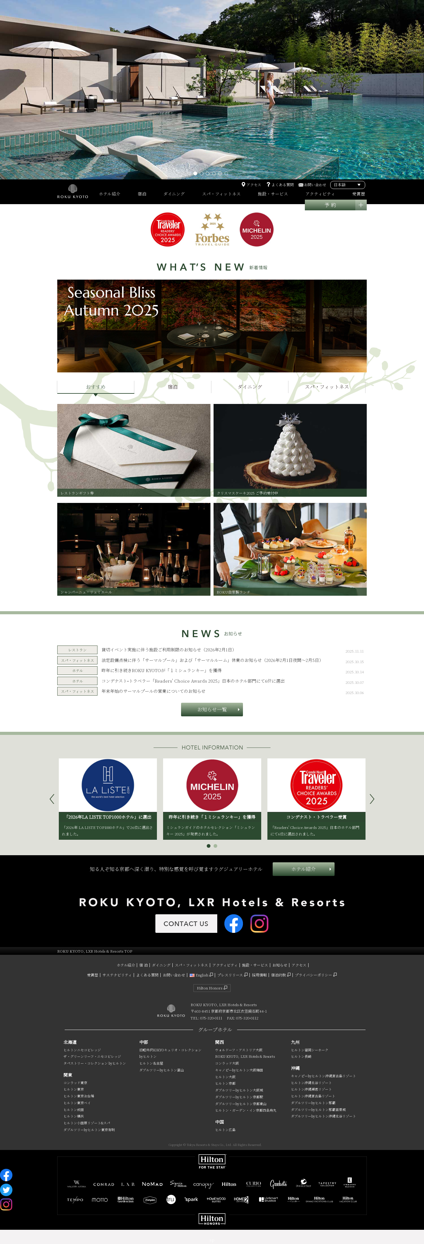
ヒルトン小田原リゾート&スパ (86, 1122)
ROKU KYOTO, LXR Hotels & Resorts (245, 1056)
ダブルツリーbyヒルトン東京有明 (89, 1129)
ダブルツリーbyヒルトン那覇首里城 (318, 1109)
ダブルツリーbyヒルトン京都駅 (239, 1096)
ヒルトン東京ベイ (77, 1102)
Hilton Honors (210, 987)
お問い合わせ (315, 185)
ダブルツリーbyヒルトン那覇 (313, 1102)
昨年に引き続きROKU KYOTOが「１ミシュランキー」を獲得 (162, 670)
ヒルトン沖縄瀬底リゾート (311, 1089)
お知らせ (279, 964)
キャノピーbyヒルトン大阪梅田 (239, 1069)
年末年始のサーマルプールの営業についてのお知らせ (154, 691)
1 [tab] (196, 175)
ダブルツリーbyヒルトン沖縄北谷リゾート (323, 1115)
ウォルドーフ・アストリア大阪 (238, 1049)
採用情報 (259, 974)
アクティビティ (225, 964)
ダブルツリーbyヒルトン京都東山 (240, 1103)
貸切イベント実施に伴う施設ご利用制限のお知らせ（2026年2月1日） (169, 649)
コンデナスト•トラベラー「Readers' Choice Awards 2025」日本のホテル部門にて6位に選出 (193, 681)
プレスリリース (230, 974)
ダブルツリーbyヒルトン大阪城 (239, 1089)
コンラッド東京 (75, 1082)
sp (212, 1240)
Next (374, 799)
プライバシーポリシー (313, 974)
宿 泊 (143, 964)
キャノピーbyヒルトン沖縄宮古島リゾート (323, 1075)
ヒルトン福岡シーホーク (309, 1049)
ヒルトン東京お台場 (78, 1095)
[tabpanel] (212, 89)
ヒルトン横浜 (73, 1115)
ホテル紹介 (303, 869)
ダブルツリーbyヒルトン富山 (161, 1069)
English (198, 974)
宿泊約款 (278, 974)
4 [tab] (215, 175)
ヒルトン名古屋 (151, 1063)
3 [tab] (209, 175)
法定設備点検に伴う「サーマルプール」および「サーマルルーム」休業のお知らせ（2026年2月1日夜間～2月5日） (212, 660)
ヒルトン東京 (73, 1089)
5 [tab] (221, 175)
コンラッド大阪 (227, 1063)
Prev (54, 799)
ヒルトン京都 (225, 1083)
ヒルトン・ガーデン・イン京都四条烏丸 (245, 1110)
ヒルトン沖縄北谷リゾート (311, 1082)
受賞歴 (92, 974)
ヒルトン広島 (225, 1129)
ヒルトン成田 (73, 1109)
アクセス (253, 185)
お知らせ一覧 (212, 709)
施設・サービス (255, 964)
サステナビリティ (117, 974)
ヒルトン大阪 (225, 1076)
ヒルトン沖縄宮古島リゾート (313, 1095)
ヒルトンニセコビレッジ (82, 1049)
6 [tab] (227, 175)
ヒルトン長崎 (301, 1056)
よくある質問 (282, 185)
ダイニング (161, 964)
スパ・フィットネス (191, 964)
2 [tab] (203, 175)
